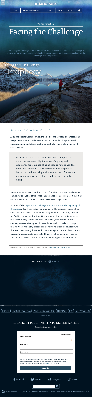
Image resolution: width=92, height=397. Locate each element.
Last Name (24, 352)
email (74, 379)
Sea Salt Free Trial (22, 311)
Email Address (46, 337)
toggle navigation (3, 2)
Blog (60, 10)
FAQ (71, 311)
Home (15, 10)
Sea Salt (49, 10)
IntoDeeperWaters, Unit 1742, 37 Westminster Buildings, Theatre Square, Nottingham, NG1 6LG (47, 392)
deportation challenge (35, 205)
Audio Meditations (31, 10)
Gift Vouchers (83, 311)
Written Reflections (44, 311)
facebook (20, 379)
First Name (24, 344)
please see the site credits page (60, 247)
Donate (5, 311)
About (71, 10)
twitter (38, 379)
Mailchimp (47, 363)
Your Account (79, 10)
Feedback (61, 311)
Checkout (46, 316)
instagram (56, 379)
